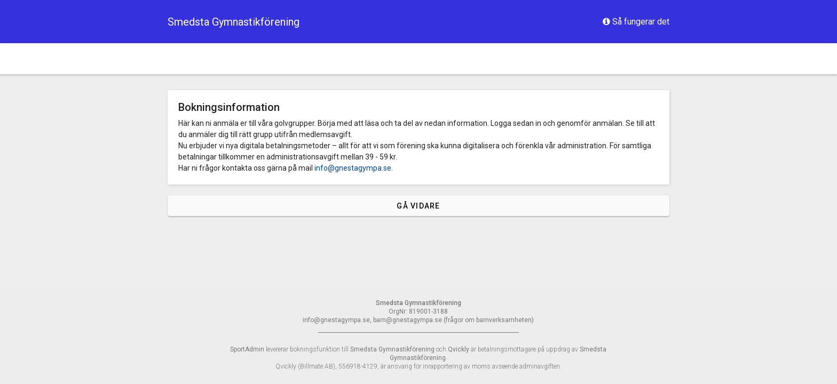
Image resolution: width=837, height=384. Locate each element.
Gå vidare (418, 206)
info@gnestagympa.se (352, 168)
